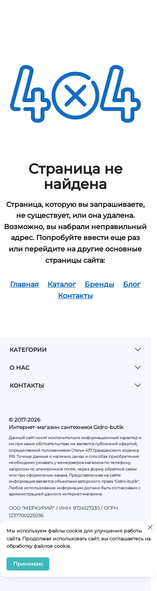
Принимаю (28, 563)
